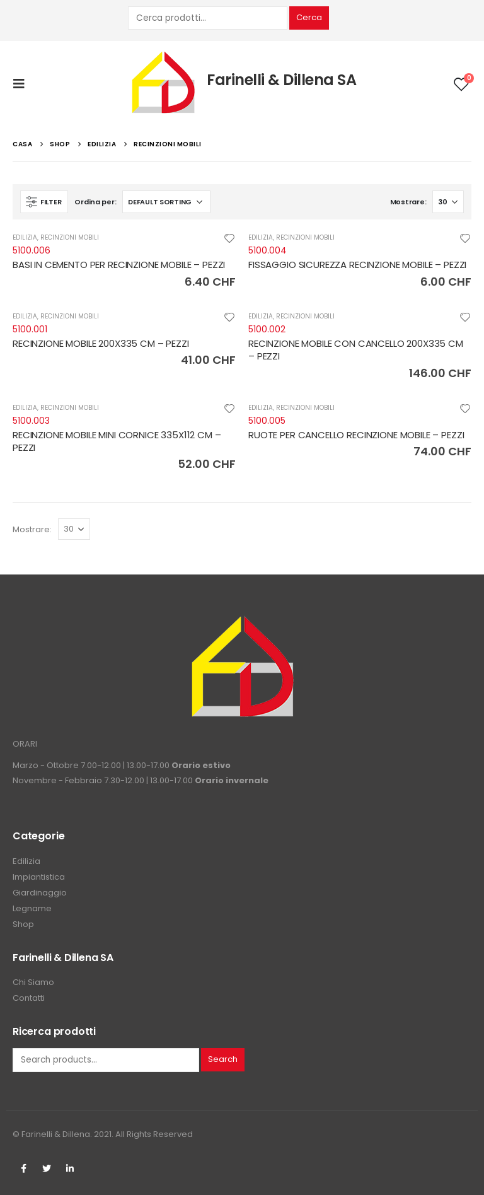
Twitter (46, 1168)
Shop (23, 924)
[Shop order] (166, 201)
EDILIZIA (25, 237)
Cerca (309, 17)
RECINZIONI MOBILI (69, 237)
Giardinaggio (40, 893)
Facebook (23, 1168)
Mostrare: (408, 202)
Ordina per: (95, 202)
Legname (32, 908)
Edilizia (26, 861)
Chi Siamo (33, 982)
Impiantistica (39, 877)
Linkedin (69, 1168)
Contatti (29, 998)
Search (223, 1059)
